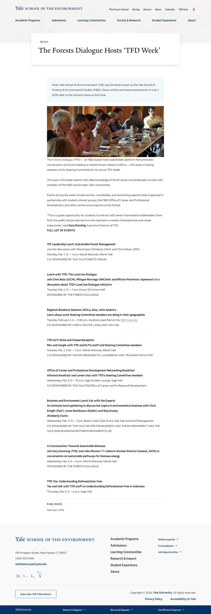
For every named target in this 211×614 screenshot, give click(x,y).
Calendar (170, 9)
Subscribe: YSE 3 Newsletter (35, 594)
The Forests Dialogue (60, 159)
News (158, 9)
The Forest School (119, 9)
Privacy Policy (153, 599)
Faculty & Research (129, 20)
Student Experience (164, 20)
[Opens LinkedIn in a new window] (18, 576)
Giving (135, 9)
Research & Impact (123, 558)
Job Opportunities (168, 552)
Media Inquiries (166, 539)
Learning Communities (91, 20)
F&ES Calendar (129, 320)
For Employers (166, 545)
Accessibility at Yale (183, 599)
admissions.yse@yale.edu (31, 564)
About (192, 20)
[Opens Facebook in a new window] (32, 576)
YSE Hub (183, 9)
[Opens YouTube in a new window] (40, 574)
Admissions (59, 20)
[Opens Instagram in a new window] (25, 576)
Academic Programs (27, 20)
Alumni (147, 9)
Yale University (162, 592)
